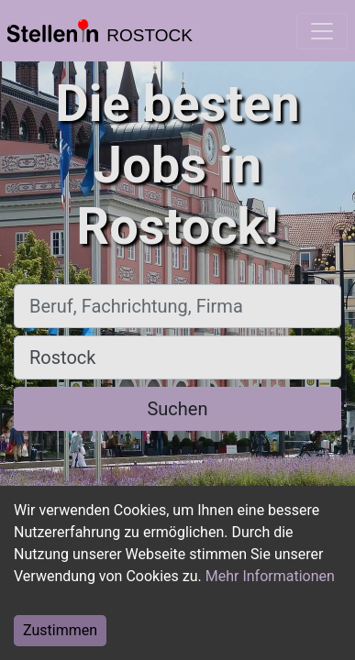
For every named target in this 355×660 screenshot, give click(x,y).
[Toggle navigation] (322, 31)
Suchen (177, 409)
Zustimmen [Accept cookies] (60, 630)
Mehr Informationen (270, 576)
